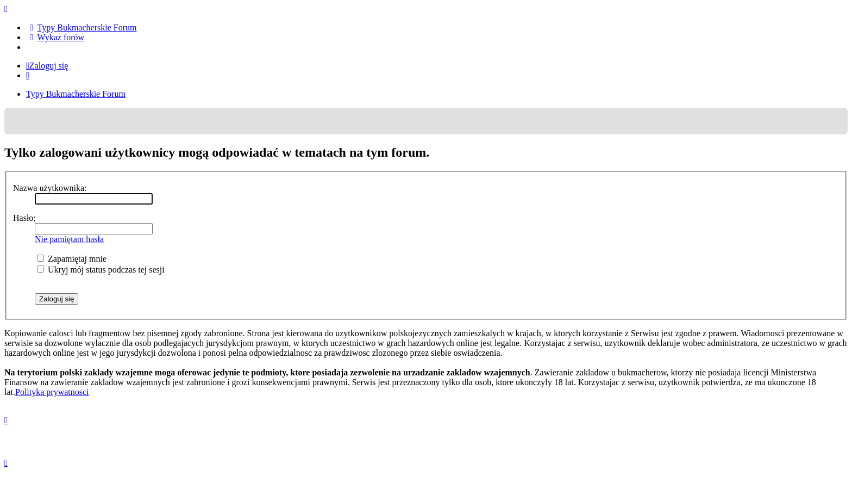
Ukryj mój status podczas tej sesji (101, 269)
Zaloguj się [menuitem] (47, 65)
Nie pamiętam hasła (69, 239)
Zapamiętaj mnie (71, 258)
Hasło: (24, 218)
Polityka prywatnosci (52, 392)
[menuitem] (81, 27)
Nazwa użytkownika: (50, 188)
